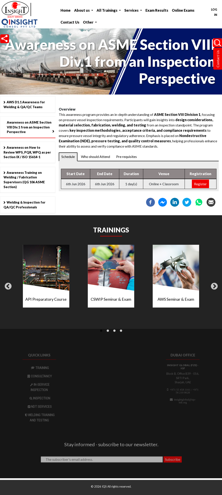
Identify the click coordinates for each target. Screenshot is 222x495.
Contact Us (70, 22)
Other (88, 22)
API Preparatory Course (46, 299)
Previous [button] (8, 286)
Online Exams (183, 10)
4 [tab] (121, 331)
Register (200, 184)
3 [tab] (114, 331)
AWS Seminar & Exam (176, 299)
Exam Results (156, 10)
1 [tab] (101, 331)
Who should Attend (95, 156)
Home (66, 10)
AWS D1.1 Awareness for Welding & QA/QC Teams (24, 104)
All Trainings (107, 10)
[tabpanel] (111, 278)
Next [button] (214, 286)
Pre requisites (126, 156)
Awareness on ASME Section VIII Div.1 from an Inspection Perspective (29, 127)
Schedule (68, 156)
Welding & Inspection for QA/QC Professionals (24, 204)
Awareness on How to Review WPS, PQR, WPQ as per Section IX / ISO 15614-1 (27, 152)
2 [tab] (108, 331)
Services (131, 10)
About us (82, 10)
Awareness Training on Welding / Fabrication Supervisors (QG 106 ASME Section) (24, 180)
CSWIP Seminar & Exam (111, 299)
